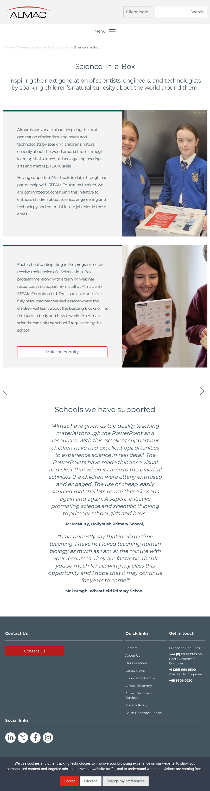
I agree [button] (69, 781)
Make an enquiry (62, 351)
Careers (131, 648)
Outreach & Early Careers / (53, 47)
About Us (132, 655)
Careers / (25, 47)
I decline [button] (91, 781)
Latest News (135, 670)
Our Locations (136, 663)
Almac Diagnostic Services (139, 695)
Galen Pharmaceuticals (143, 713)
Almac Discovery (138, 686)
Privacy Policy (136, 705)
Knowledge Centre (140, 678)
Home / (11, 47)
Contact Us (34, 651)
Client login (137, 11)
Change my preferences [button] (125, 781)
